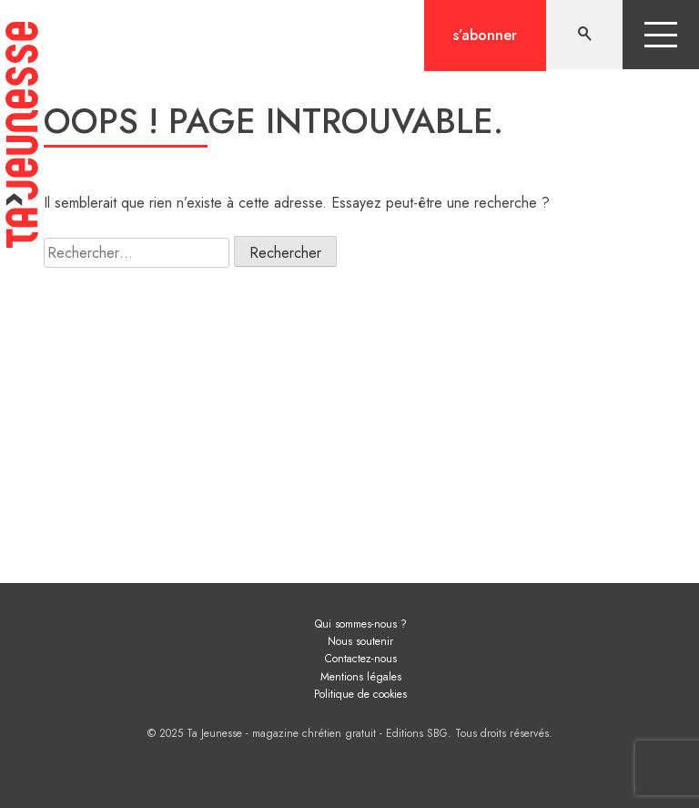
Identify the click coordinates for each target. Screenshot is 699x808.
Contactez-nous (361, 658)
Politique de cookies (360, 694)
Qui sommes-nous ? (361, 624)
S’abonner (485, 35)
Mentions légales (360, 677)
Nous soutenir (360, 641)
